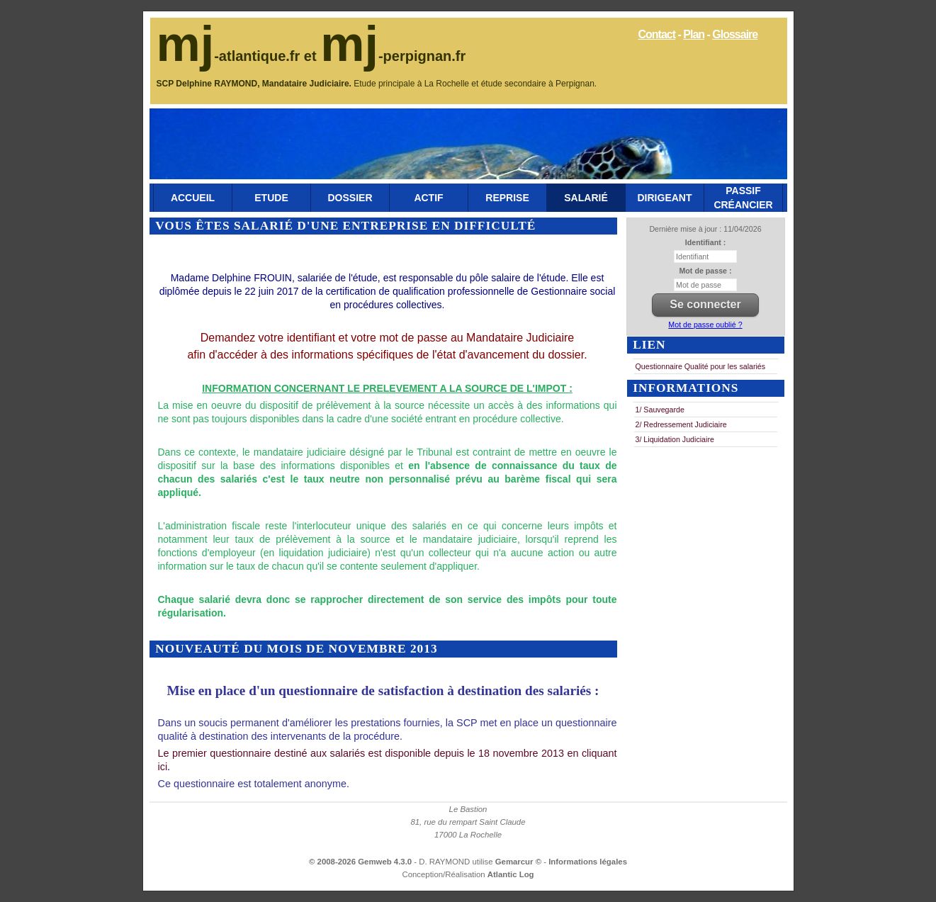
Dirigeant (665, 197)
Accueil (193, 197)
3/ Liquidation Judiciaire (675, 439)
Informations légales (587, 861)
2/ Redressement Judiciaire (681, 424)
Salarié (585, 197)
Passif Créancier (743, 197)
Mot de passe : (705, 270)
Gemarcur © (519, 861)
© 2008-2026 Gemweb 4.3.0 (360, 861)
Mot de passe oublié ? (705, 324)
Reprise (507, 197)
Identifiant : (705, 242)
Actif (428, 197)
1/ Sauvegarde (660, 409)
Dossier (349, 197)
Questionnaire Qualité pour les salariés (701, 366)
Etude (271, 197)
